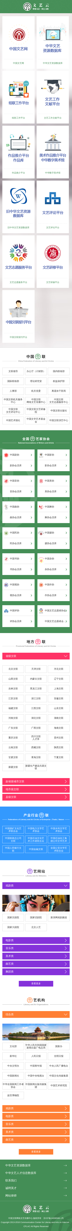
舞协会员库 (51, 517)
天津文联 (36, 669)
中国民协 (14, 532)
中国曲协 (14, 506)
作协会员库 (51, 595)
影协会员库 (51, 465)
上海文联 (58, 688)
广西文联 (36, 728)
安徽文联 (58, 698)
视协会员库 (16, 595)
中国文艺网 (18, 63)
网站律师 (11, 1195)
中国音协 (14, 481)
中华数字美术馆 (52, 172)
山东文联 (58, 708)
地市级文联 (12, 789)
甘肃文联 (13, 757)
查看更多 (36, 983)
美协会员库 (51, 491)
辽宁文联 (58, 679)
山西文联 (13, 679)
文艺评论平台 (52, 227)
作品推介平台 (18, 172)
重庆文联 (13, 737)
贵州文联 (58, 737)
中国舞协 (49, 506)
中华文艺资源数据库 (53, 63)
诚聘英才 (11, 1188)
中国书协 (14, 558)
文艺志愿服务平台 (18, 282)
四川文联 (36, 736)
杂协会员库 (51, 569)
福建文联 (13, 708)
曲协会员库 (16, 517)
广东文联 (13, 728)
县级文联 (11, 797)
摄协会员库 (51, 543)
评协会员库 (16, 621)
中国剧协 (14, 455)
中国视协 (14, 584)
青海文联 (36, 757)
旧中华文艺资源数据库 (18, 227)
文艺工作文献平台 (53, 118)
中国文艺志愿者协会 (55, 610)
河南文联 (13, 718)
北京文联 (13, 669)
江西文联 (36, 708)
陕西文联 (58, 747)
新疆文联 (13, 767)
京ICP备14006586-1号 (53, 1218)
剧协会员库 (16, 465)
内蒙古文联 (36, 679)
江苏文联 (13, 698)
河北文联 (58, 669)
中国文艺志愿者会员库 (56, 621)
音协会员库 (16, 491)
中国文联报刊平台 (18, 337)
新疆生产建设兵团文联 (35, 767)
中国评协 (14, 610)
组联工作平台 (18, 118)
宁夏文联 (58, 757)
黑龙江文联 (36, 688)
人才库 (35, 739)
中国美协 (49, 481)
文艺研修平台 (52, 282)
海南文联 (58, 728)
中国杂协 (49, 558)
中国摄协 (49, 532)
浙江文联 (36, 698)
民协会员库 (16, 543)
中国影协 (49, 455)
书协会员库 (16, 569)
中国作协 (49, 584)
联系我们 (11, 1180)
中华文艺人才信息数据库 (20, 1173)
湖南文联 (58, 718)
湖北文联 (36, 718)
